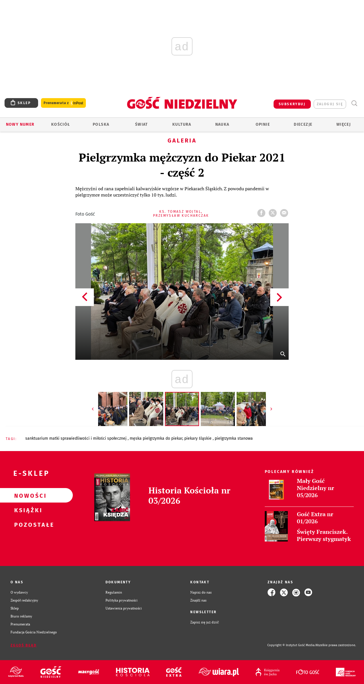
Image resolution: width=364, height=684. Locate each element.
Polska (101, 124)
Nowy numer (20, 124)
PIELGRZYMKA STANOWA (234, 438)
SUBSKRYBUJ (292, 104)
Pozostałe (27, 524)
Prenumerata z (63, 103)
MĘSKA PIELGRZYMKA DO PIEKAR (156, 438)
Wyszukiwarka (354, 103)
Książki (27, 510)
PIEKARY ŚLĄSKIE (198, 438)
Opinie (263, 124)
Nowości (27, 495)
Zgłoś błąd (24, 645)
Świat (141, 124)
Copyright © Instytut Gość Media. (291, 645)
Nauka (222, 124)
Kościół (60, 124)
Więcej (343, 124)
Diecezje (303, 124)
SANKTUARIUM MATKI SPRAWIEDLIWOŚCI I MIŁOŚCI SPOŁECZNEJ (76, 438)
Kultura (181, 124)
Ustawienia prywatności (124, 608)
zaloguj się (330, 104)
